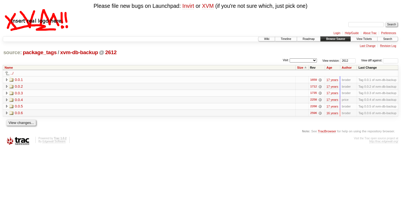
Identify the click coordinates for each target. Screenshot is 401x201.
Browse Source (335, 38)
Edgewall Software (53, 141)
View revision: (331, 60)
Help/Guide (352, 33)
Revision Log (388, 45)
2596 (313, 113)
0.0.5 (19, 106)
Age (329, 67)
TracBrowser (327, 131)
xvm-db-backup (79, 52)
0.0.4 (19, 100)
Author (347, 67)
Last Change (368, 45)
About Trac (369, 33)
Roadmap (309, 38)
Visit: (286, 60)
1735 (313, 93)
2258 (313, 100)
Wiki (266, 38)
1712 (313, 86)
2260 (313, 106)
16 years (332, 113)
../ (12, 73)
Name (9, 67)
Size (300, 67)
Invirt (188, 6)
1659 (313, 80)
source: (12, 52)
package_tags (40, 52)
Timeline (286, 38)
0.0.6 (19, 113)
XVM (208, 6)
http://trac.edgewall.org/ (383, 141)
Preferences (388, 33)
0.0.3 (19, 93)
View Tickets (364, 38)
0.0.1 (19, 80)
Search (387, 38)
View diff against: (379, 60)
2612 (111, 52)
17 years (332, 80)
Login (337, 33)
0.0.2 (19, 86)
